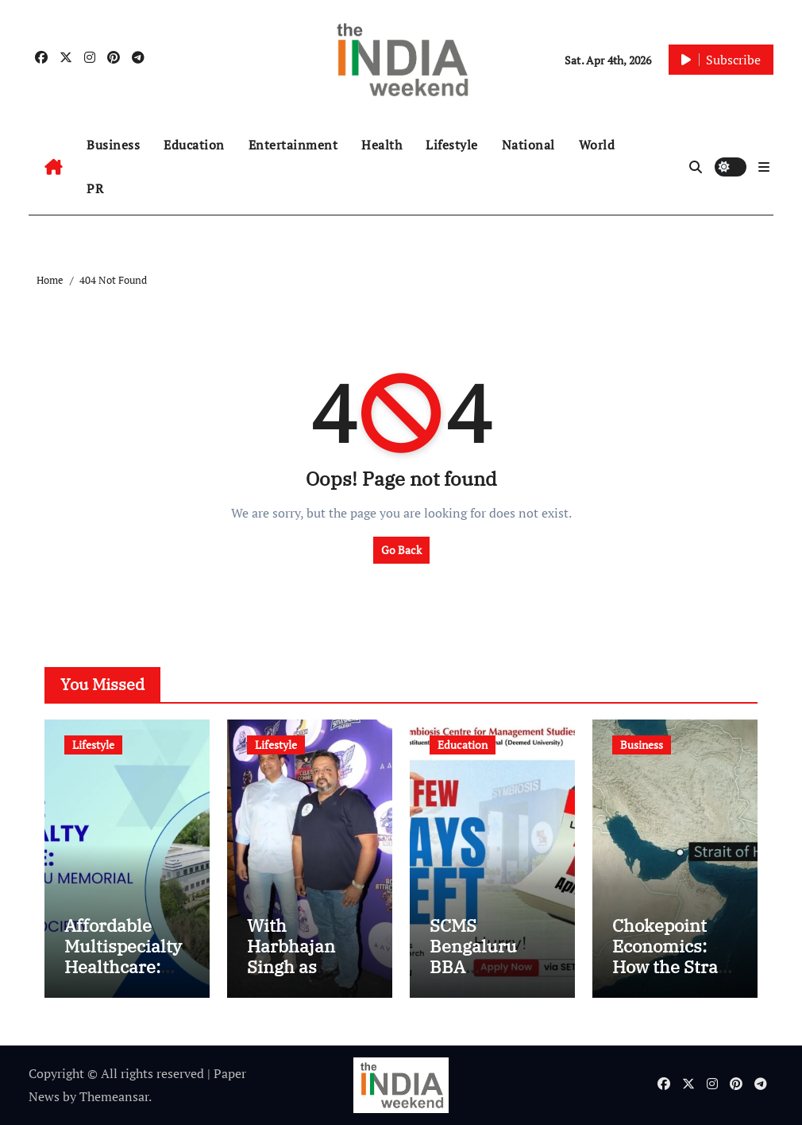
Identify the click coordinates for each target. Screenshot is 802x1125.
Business (113, 144)
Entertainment (293, 144)
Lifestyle (452, 144)
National (528, 144)
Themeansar (113, 1096)
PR (95, 188)
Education (194, 144)
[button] (763, 167)
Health (381, 144)
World (597, 144)
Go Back (401, 549)
